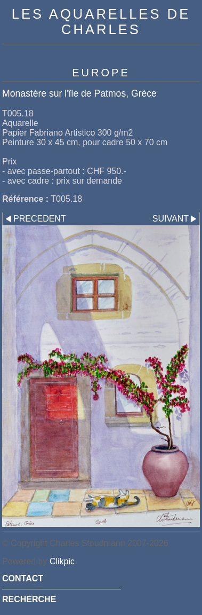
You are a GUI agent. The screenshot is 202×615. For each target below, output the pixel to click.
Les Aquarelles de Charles (101, 21)
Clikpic (62, 561)
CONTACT (22, 578)
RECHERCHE (29, 599)
